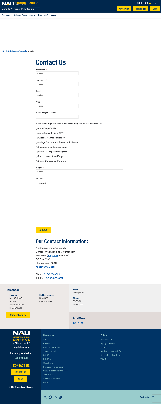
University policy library (110, 355)
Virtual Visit (124, 8)
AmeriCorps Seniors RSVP (51, 132)
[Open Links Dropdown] (144, 3)
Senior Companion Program (52, 160)
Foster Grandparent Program (52, 151)
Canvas (46, 343)
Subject (40, 167)
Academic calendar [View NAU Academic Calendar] (51, 378)
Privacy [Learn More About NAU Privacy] (103, 347)
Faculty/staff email (51, 347)
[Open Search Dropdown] (157, 3)
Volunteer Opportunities (23, 15)
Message (40, 178)
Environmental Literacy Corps (53, 146)
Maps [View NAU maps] (45, 382)
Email (39, 91)
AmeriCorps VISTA (47, 128)
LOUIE (46, 355)
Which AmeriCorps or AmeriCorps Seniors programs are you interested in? (69, 123)
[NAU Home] (20, 4)
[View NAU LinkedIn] (55, 396)
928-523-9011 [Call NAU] (21, 357)
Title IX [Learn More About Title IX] (103, 359)
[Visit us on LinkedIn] (82, 322)
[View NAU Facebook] (50, 396)
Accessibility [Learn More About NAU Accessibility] (106, 339)
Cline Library (49, 362)
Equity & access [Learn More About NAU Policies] (107, 343)
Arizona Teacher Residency (51, 137)
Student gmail (49, 351)
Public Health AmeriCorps (51, 156)
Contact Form (17, 315)
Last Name (41, 80)
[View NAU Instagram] (60, 396)
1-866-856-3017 (54, 277)
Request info (141, 8)
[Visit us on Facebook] (74, 322)
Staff (46, 15)
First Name (41, 69)
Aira (45, 339)
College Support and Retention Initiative (58, 142)
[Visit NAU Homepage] (21, 337)
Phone (38, 102)
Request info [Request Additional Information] (20, 371)
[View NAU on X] (45, 396)
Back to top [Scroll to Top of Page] (145, 397)
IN (3, 51)
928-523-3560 (52, 274)
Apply (155, 8)
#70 (53, 255)
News (40, 15)
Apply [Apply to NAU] (20, 378)
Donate (53, 15)
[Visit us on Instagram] (78, 322)
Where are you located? (46, 112)
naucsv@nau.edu (45, 266)
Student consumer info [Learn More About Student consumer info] (110, 351)
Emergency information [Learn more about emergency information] (53, 366)
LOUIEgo (47, 359)
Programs (6, 15)
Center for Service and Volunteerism (18, 8)
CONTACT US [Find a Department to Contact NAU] (21, 365)
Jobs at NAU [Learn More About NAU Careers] (48, 374)
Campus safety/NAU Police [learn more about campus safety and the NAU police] (55, 370)
